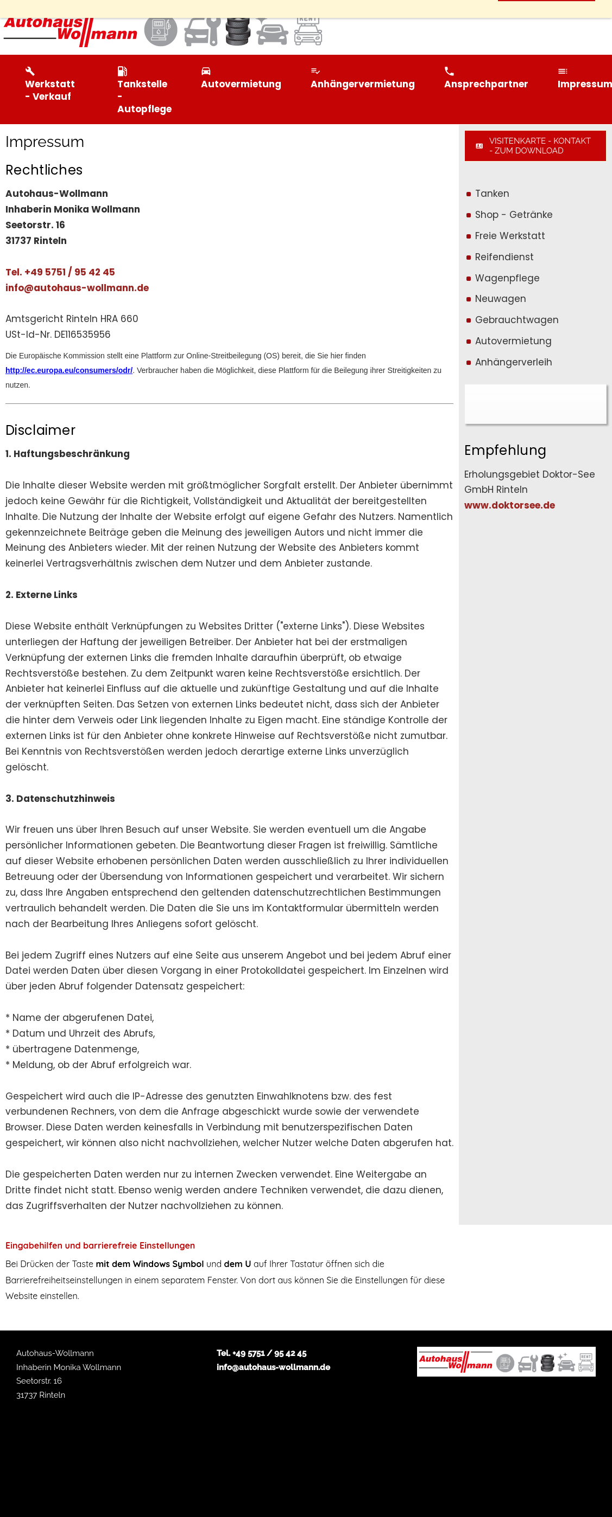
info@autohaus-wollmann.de (77, 287)
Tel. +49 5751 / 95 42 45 (60, 272)
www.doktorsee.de (509, 505)
